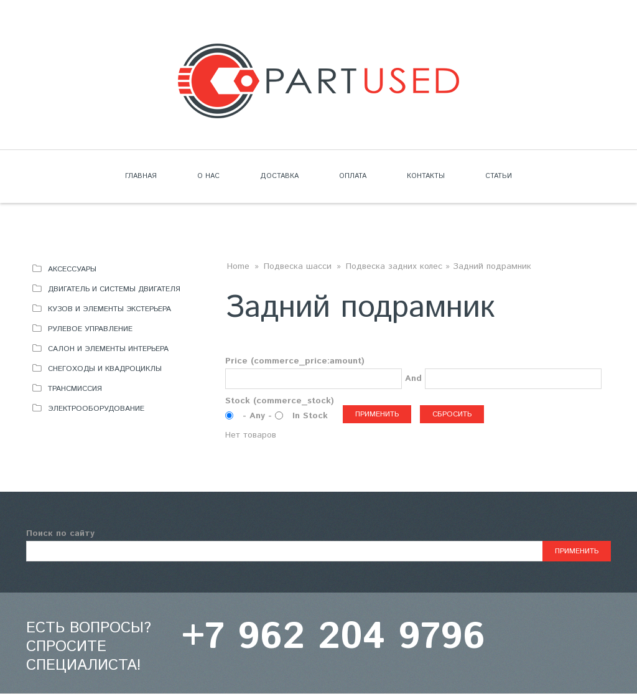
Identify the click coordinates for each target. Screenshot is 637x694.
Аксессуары (72, 269)
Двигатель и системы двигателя (114, 289)
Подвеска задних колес (394, 266)
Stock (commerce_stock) (279, 401)
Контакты (426, 176)
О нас (208, 176)
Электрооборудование (96, 408)
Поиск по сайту (60, 533)
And (413, 378)
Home (238, 266)
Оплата (352, 176)
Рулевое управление (90, 329)
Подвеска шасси (298, 266)
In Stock (310, 416)
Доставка (279, 176)
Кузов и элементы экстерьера (109, 309)
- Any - (259, 416)
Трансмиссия (75, 388)
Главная (141, 176)
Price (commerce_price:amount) (295, 361)
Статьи (498, 176)
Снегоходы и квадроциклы (105, 368)
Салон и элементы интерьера (108, 349)
